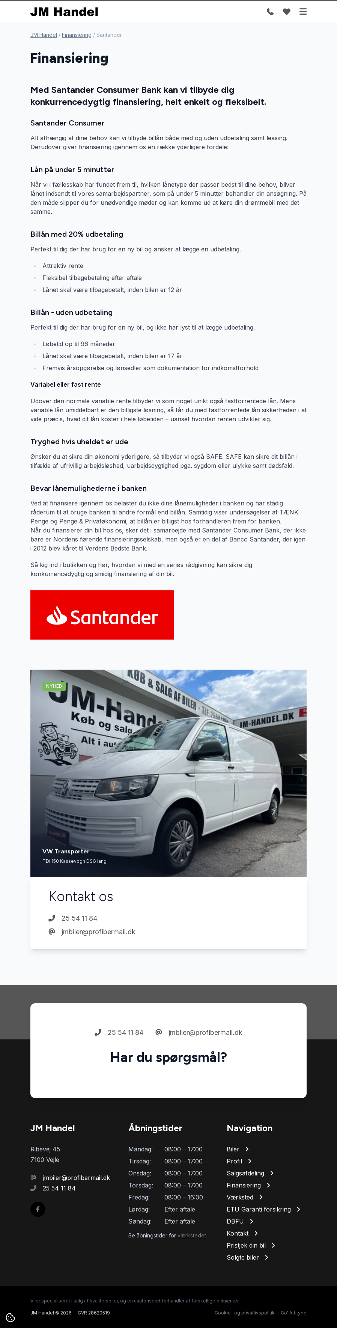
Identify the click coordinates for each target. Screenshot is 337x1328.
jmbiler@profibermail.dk (91, 932)
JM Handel (43, 35)
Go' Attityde (294, 1313)
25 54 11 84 (72, 918)
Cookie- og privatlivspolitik (245, 1313)
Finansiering (77, 35)
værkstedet (192, 1235)
